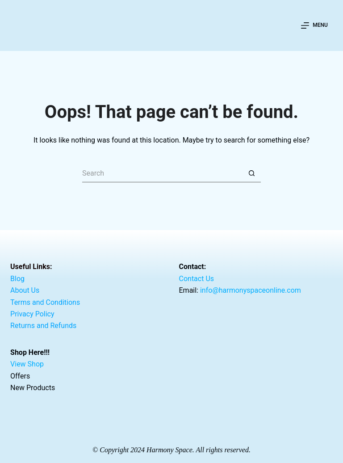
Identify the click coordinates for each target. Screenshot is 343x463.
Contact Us (196, 278)
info (250, 290)
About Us (24, 290)
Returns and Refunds (43, 325)
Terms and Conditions (45, 302)
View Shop (27, 364)
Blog (17, 278)
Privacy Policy (32, 314)
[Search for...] (162, 173)
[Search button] (252, 173)
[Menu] (314, 25)
